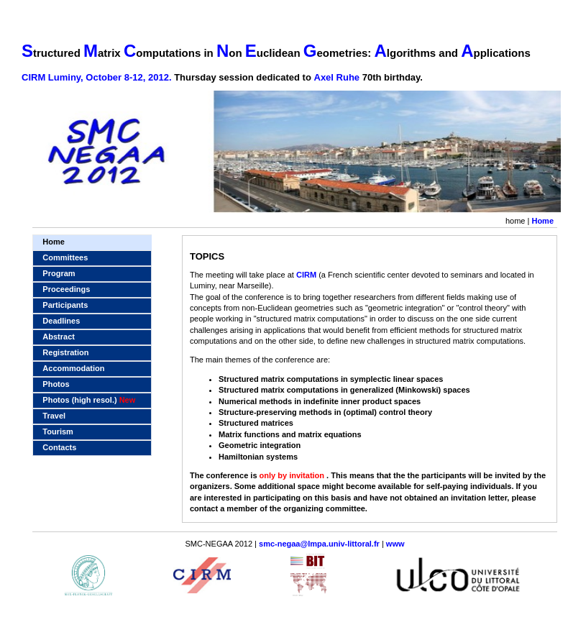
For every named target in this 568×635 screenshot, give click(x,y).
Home (542, 220)
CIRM (306, 274)
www (395, 543)
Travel (53, 415)
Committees (65, 257)
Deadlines (61, 320)
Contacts (59, 447)
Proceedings (66, 289)
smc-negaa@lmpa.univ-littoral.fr (319, 543)
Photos (55, 384)
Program (58, 273)
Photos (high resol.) (88, 400)
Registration (65, 352)
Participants (65, 305)
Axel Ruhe (338, 77)
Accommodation (73, 368)
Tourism (57, 431)
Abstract (58, 336)
